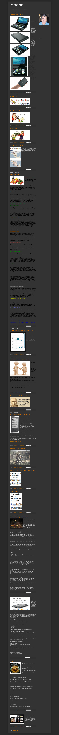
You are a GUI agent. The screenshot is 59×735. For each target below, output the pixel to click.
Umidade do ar (13, 96)
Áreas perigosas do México (16, 145)
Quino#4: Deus (13, 128)
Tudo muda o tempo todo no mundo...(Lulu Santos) (22, 470)
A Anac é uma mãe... (15, 491)
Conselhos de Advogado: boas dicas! (19, 517)
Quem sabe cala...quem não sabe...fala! (20, 359)
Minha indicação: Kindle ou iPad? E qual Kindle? (22, 595)
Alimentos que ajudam (15, 174)
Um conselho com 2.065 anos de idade (19, 395)
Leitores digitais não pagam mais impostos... (21, 414)
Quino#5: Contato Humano (16, 110)
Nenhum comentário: (21, 107)
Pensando (16, 5)
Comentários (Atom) (15, 730)
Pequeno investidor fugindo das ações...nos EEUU (22, 330)
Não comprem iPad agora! (16, 713)
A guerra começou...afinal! (16, 14)
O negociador (13, 661)
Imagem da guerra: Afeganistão (17, 448)
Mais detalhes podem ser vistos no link (15, 441)
